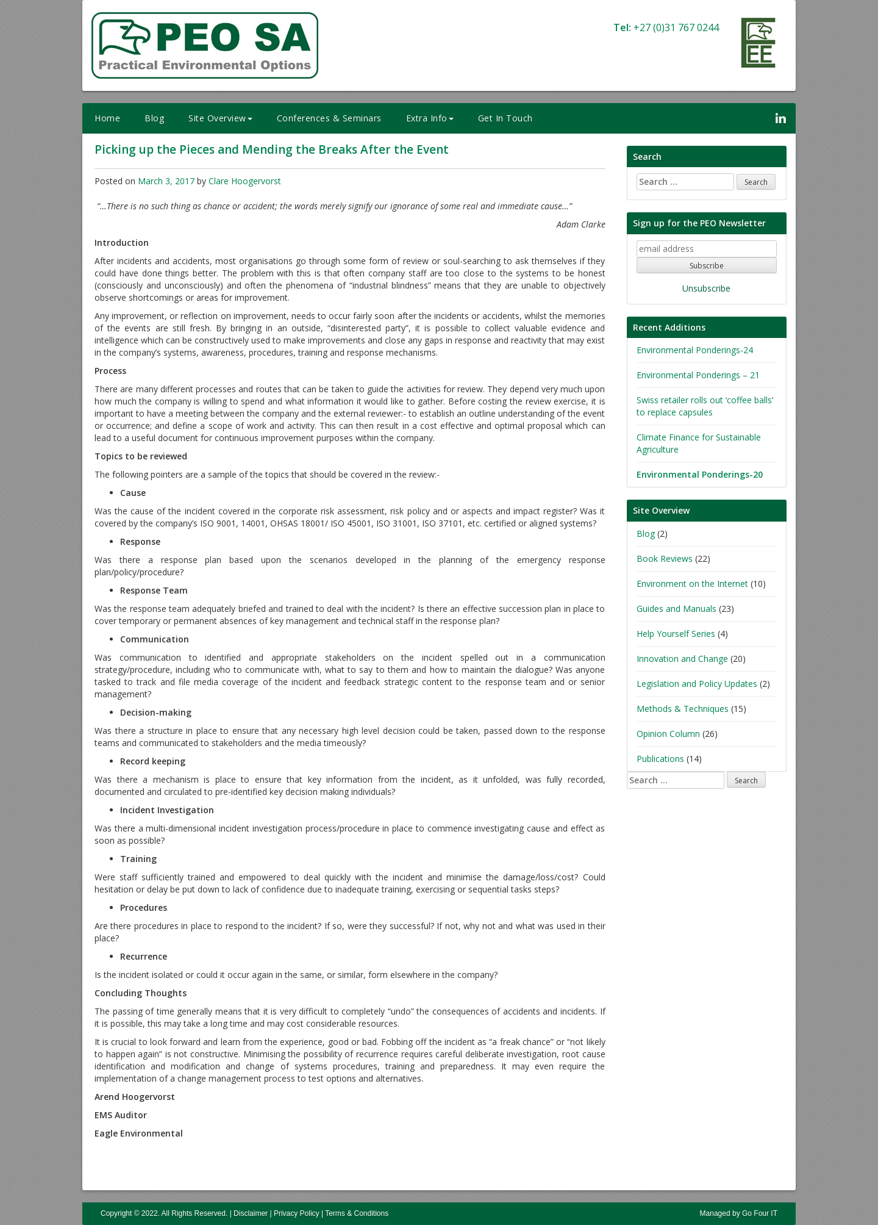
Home (107, 118)
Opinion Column (668, 733)
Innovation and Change (682, 658)
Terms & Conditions (356, 1213)
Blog (154, 118)
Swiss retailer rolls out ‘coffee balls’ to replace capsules (705, 406)
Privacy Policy (296, 1213)
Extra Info (430, 118)
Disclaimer (251, 1213)
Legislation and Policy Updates (697, 683)
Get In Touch (505, 118)
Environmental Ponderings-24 (695, 350)
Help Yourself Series (676, 633)
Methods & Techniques (683, 708)
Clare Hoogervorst (245, 181)
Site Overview (220, 118)
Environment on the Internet (692, 583)
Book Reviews (665, 558)
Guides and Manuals (676, 608)
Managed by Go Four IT (738, 1213)
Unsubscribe (706, 288)
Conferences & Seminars (329, 118)
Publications (660, 758)
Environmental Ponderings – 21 (698, 375)
